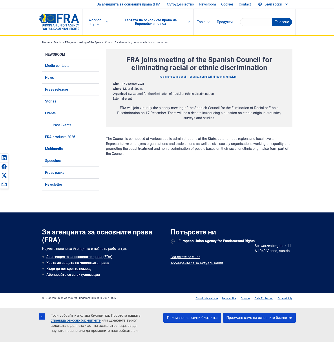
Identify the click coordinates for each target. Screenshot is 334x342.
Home (45, 42)
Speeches (53, 161)
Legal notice (229, 298)
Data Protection (264, 298)
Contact (245, 4)
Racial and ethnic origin (173, 76)
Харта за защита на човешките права (77, 263)
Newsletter (53, 184)
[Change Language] (273, 4)
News (49, 77)
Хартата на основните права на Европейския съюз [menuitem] (150, 22)
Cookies (227, 4)
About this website (207, 298)
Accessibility (285, 298)
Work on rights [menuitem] (94, 22)
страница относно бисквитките (76, 320)
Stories (50, 101)
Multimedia (54, 149)
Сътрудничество (180, 4)
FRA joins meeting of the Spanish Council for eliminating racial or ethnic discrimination (116, 42)
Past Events (62, 125)
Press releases (57, 89)
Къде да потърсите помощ (68, 269)
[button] (4, 157)
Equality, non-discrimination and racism (213, 76)
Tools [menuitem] (201, 22)
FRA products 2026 (60, 137)
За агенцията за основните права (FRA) (129, 4)
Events (58, 42)
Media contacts (57, 66)
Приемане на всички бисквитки (192, 318)
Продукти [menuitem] (225, 22)
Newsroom (207, 4)
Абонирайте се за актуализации (73, 275)
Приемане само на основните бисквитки (259, 318)
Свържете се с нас (185, 257)
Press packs (54, 172)
